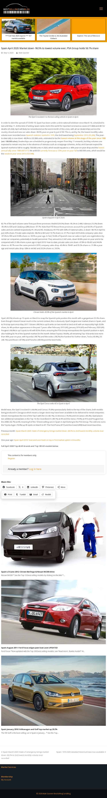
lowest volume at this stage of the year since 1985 (83, 138)
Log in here (35, 469)
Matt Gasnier (24, 53)
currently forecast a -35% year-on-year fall (58, 150)
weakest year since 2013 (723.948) (19, 153)
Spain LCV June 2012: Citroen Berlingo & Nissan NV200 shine (28, 571)
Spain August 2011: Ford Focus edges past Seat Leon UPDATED (29, 647)
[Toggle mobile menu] (101, 8)
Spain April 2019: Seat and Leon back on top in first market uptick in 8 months (47, 440)
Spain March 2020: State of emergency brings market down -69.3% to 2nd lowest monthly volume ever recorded (25, 755)
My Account (6, 779)
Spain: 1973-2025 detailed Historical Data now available (81, 752)
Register (11, 458)
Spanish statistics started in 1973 (40, 135)
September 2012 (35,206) (84, 135)
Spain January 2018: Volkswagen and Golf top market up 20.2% (29, 729)
